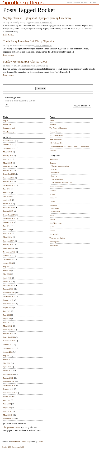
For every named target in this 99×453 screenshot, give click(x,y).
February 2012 (8, 330)
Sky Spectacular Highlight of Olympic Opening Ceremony (37, 18)
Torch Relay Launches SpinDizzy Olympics (28, 41)
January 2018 (8, 156)
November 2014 (9, 218)
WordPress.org (8, 132)
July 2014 (6, 226)
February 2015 (8, 207)
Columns (53, 163)
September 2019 (9, 148)
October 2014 (8, 222)
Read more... (8, 35)
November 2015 (9, 185)
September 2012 (9, 304)
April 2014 (7, 233)
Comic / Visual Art (57, 187)
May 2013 (7, 274)
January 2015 (8, 211)
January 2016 (8, 181)
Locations (53, 205)
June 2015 (7, 193)
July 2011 (6, 355)
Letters (52, 201)
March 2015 (7, 204)
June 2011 (7, 359)
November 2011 (9, 341)
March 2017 (7, 163)
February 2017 (8, 167)
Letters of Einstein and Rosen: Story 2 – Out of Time (69, 147)
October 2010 (8, 389)
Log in (5, 121)
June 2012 (7, 315)
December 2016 (9, 174)
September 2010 (9, 393)
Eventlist (53, 190)
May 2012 (7, 318)
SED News (55, 173)
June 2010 (7, 404)
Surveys (54, 176)
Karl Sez (54, 169)
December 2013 (9, 248)
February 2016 (8, 178)
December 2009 (9, 419)
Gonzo (40, 441)
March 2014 (7, 237)
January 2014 (8, 244)
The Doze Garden (57, 179)
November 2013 (9, 252)
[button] (7, 105)
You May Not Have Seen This (61, 183)
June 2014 (7, 230)
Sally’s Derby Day (56, 143)
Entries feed (7, 124)
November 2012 (9, 296)
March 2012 (7, 326)
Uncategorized (55, 242)
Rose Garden (55, 212)
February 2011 (8, 374)
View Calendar (82, 106)
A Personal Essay (56, 139)
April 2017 (7, 159)
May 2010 (7, 407)
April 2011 (7, 367)
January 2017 (8, 170)
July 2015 (6, 189)
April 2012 (7, 322)
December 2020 (9, 141)
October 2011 (8, 344)
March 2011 (7, 370)
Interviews (54, 198)
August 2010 (8, 396)
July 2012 (6, 311)
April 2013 (7, 278)
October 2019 (8, 144)
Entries (6, 447)
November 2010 (9, 385)
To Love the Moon (57, 135)
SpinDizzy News (56, 223)
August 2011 (8, 352)
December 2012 (9, 293)
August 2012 (8, 307)
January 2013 (8, 289)
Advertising (54, 159)
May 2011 (7, 363)
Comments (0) (46, 22)
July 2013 (6, 267)
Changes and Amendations (60, 166)
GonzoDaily (25, 441)
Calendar (53, 150)
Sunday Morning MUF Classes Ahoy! (25, 61)
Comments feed (9, 128)
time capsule (54, 234)
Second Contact (55, 132)
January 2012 (8, 333)
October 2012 (8, 300)
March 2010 (7, 415)
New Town (55, 208)
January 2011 (8, 378)
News (36, 22)
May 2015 (7, 196)
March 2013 (7, 281)
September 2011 (9, 348)
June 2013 (7, 270)
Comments (18, 447)
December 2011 (9, 337)
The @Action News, (11, 427)
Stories (52, 230)
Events (32, 66)
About (52, 121)
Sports (52, 227)
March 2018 (7, 152)
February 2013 (8, 285)
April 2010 (7, 411)
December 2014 (9, 215)
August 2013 (8, 263)
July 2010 (6, 400)
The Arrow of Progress (58, 128)
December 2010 (9, 381)
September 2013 (9, 259)
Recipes (52, 219)
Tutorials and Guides (57, 238)
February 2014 (8, 241)
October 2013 (8, 256)
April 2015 (7, 200)
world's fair (54, 245)
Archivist (53, 124)
